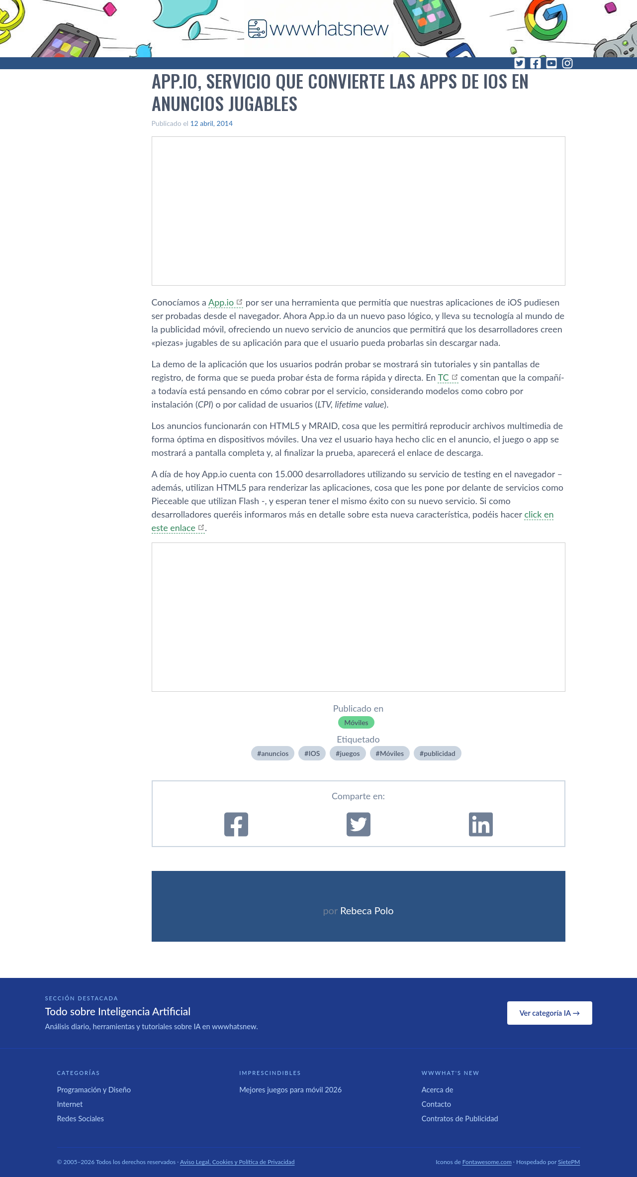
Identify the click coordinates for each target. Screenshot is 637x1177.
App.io (221, 302)
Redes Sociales (80, 1118)
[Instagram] (567, 63)
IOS (314, 753)
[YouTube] (551, 63)
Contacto (436, 1103)
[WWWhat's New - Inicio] (318, 28)
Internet (70, 1103)
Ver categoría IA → (550, 1012)
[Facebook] (536, 63)
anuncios (274, 753)
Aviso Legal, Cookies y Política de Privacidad (237, 1162)
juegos (350, 753)
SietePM (569, 1162)
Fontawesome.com (487, 1162)
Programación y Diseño (94, 1089)
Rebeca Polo (367, 910)
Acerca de (438, 1089)
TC (443, 377)
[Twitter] (520, 63)
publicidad (439, 753)
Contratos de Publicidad (460, 1118)
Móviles (356, 722)
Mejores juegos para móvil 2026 (290, 1089)
